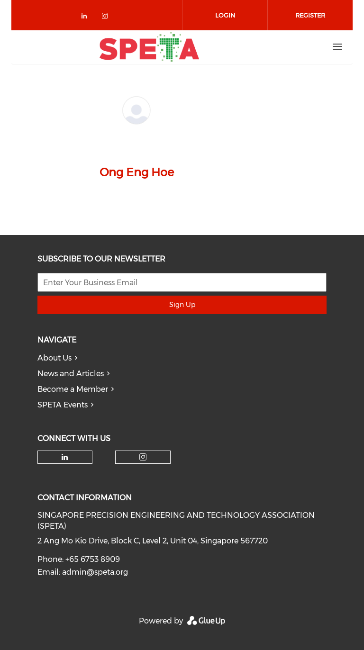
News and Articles (70, 373)
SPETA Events (62, 404)
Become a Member (72, 389)
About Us (54, 357)
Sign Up (182, 304)
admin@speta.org (95, 572)
